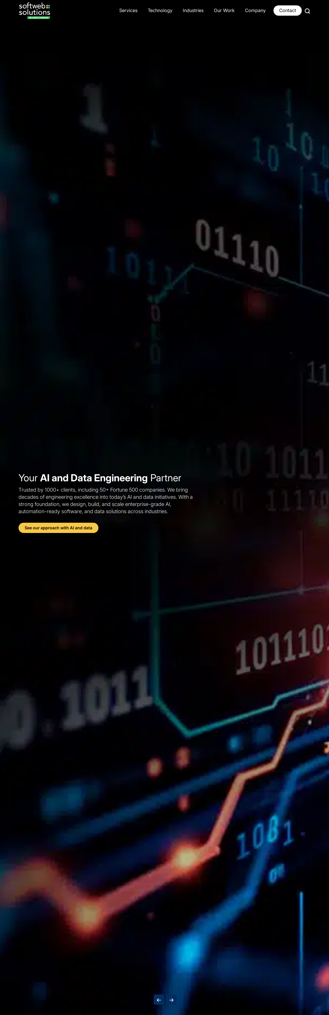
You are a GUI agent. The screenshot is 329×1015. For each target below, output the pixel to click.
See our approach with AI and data (58, 528)
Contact (287, 10)
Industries (193, 10)
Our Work (224, 10)
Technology (160, 10)
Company (255, 10)
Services (128, 10)
